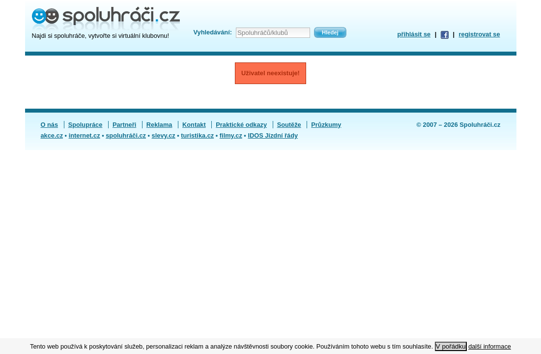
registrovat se (479, 34)
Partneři (124, 124)
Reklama (159, 124)
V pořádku (451, 346)
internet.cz (84, 135)
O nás (49, 124)
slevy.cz (163, 135)
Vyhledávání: (213, 32)
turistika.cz (197, 135)
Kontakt (194, 124)
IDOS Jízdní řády (273, 135)
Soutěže (289, 124)
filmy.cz (231, 135)
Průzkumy (326, 124)
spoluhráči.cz (126, 135)
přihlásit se (414, 34)
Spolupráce (85, 124)
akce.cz (52, 135)
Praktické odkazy (241, 124)
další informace (489, 346)
